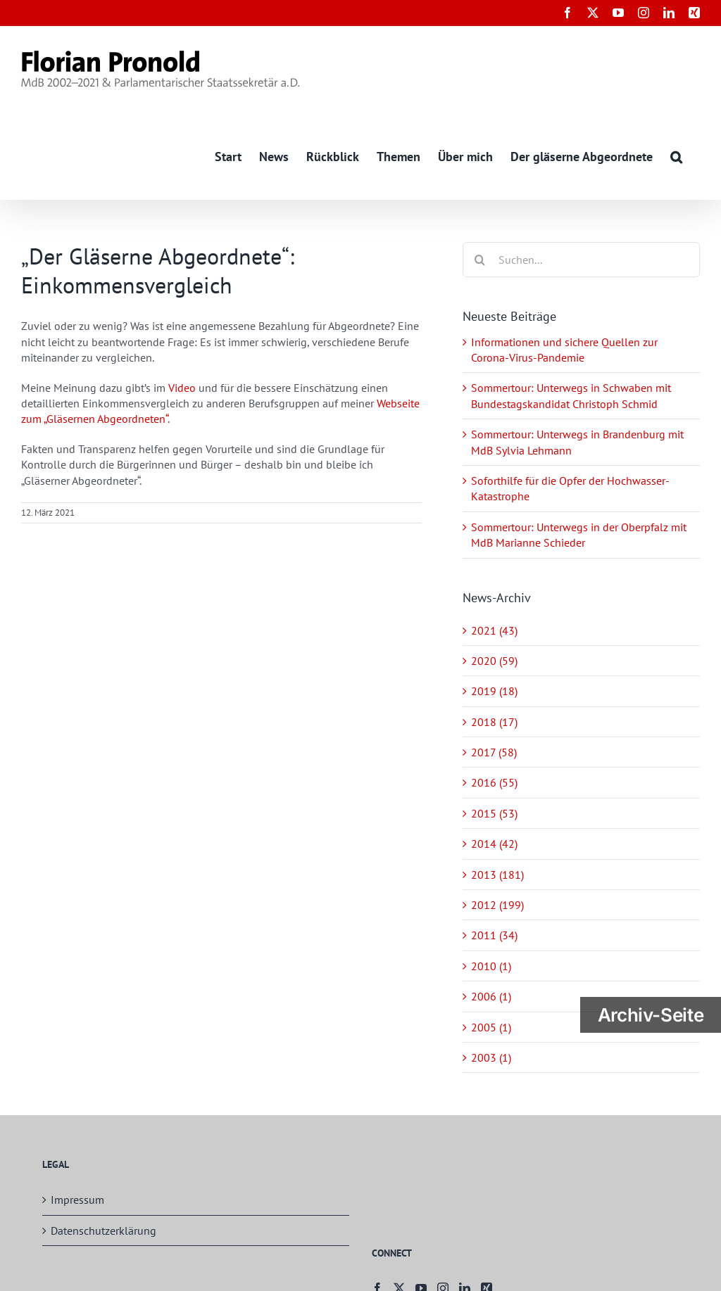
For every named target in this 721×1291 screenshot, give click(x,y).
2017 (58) (494, 752)
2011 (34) (494, 936)
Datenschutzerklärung (103, 1230)
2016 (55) (494, 783)
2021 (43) (494, 630)
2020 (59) (494, 661)
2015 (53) (494, 813)
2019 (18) (494, 692)
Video (182, 388)
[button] (676, 156)
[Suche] (480, 259)
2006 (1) (491, 997)
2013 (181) (497, 874)
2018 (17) (494, 722)
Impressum (77, 1200)
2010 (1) (491, 966)
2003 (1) (491, 1057)
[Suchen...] (581, 259)
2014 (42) (494, 844)
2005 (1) (491, 1027)
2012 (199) (497, 905)
